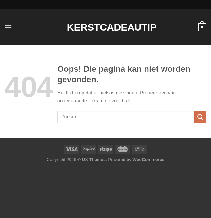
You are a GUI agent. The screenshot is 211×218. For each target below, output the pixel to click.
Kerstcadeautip (105, 27)
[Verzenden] (200, 117)
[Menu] (8, 27)
